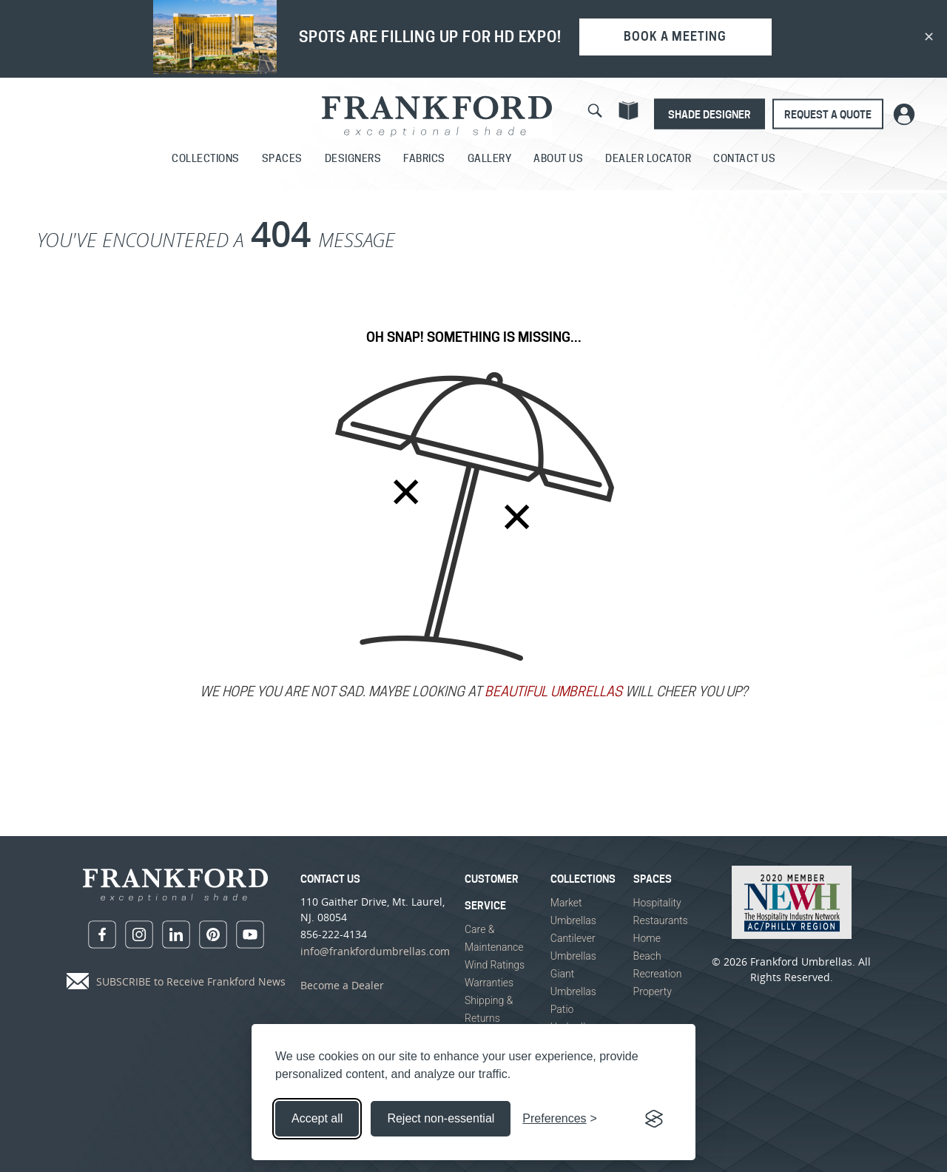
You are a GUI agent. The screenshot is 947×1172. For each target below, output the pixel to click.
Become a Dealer (342, 985)
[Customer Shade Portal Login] (904, 114)
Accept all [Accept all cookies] (317, 1118)
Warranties (489, 983)
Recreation (657, 974)
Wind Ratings (495, 965)
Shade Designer (709, 114)
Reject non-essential (440, 1118)
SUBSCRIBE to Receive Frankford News (191, 981)
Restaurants (660, 920)
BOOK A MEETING (675, 37)
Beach (647, 956)
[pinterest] (213, 934)
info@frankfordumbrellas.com (375, 951)
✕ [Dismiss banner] (928, 37)
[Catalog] (628, 110)
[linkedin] (176, 934)
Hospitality (657, 903)
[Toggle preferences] (559, 1118)
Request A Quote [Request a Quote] (828, 114)
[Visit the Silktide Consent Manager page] (654, 1118)
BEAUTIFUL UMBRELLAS (553, 693)
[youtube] (250, 934)
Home (647, 938)
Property (652, 991)
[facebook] (102, 934)
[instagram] (139, 934)
